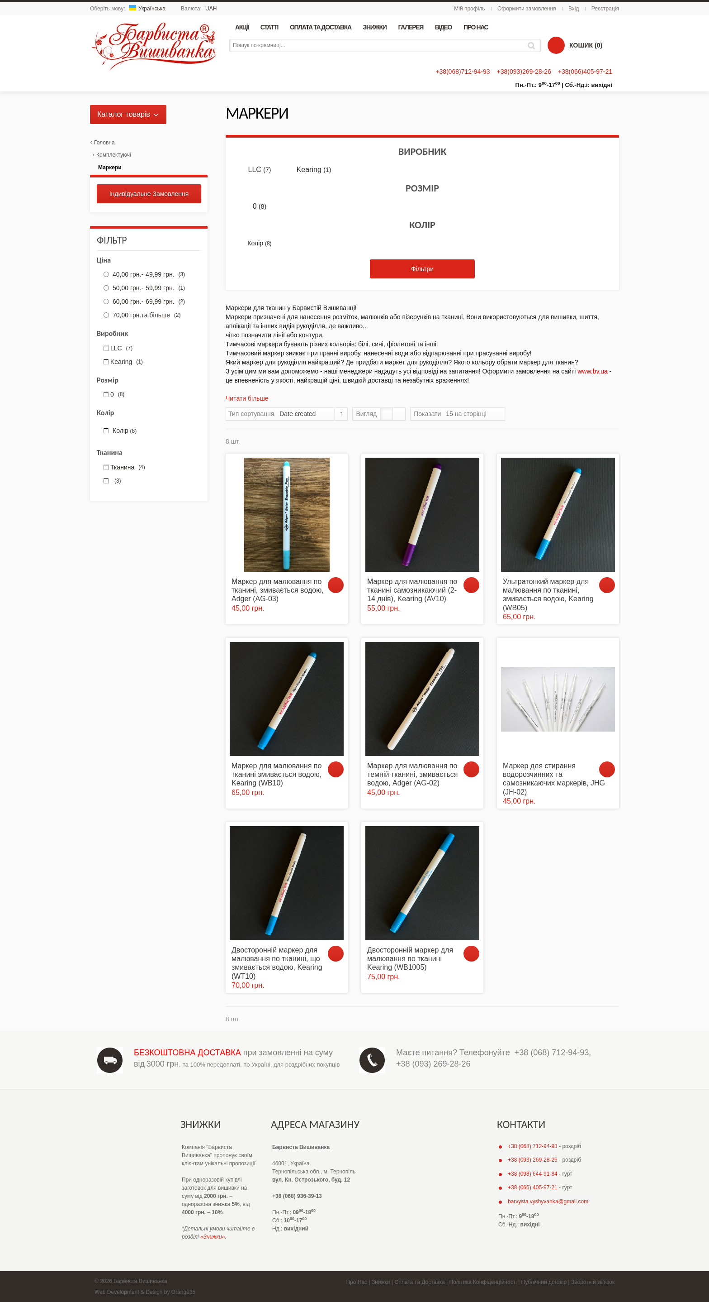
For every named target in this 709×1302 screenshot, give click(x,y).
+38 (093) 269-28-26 (433, 1063)
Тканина (127, 467)
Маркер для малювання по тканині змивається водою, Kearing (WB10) (276, 774)
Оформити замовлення (526, 8)
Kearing (314, 169)
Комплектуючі (113, 155)
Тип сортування (251, 413)
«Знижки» (212, 1237)
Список (399, 414)
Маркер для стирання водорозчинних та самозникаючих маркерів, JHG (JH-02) (554, 779)
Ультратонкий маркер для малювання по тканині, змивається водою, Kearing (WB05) (548, 595)
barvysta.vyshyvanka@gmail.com (548, 1201)
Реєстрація (605, 8)
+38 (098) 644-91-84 (533, 1174)
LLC (259, 169)
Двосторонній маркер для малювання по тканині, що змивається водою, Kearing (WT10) (277, 963)
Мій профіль (469, 8)
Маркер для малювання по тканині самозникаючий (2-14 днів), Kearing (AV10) (412, 590)
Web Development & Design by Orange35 (145, 1292)
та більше (145, 315)
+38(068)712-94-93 (462, 71)
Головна (104, 142)
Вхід (573, 8)
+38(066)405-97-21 (585, 71)
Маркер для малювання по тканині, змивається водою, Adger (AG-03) (278, 590)
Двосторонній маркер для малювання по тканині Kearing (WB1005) (410, 958)
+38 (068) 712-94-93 (552, 1052)
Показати (427, 413)
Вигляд (366, 413)
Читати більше (247, 398)
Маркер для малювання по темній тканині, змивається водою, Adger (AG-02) (412, 774)
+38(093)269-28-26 (523, 71)
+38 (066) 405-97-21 (533, 1187)
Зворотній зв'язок (592, 1282)
